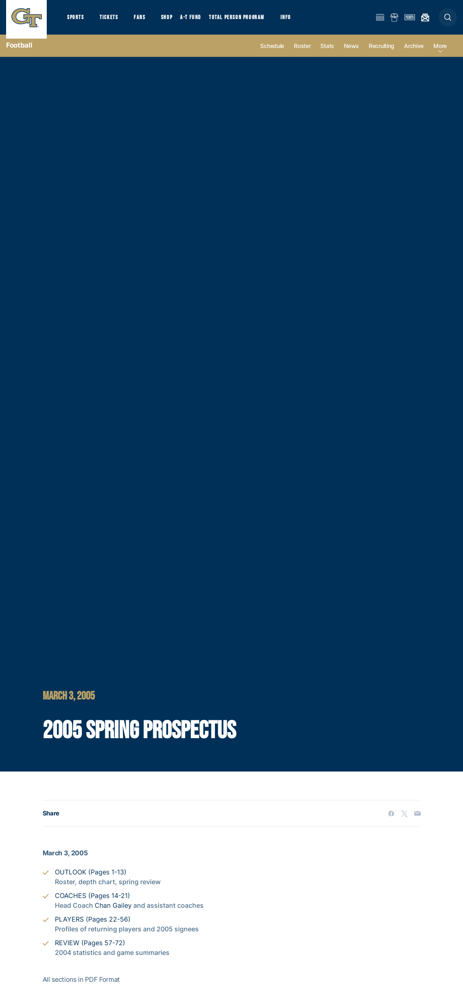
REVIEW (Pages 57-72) (90, 950)
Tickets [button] (112, 20)
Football (19, 53)
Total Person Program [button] (246, 20)
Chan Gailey (113, 913)
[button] (448, 21)
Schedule (272, 53)
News (351, 53)
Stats (327, 53)
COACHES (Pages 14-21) (92, 903)
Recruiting (381, 53)
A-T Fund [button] (199, 20)
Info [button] (297, 20)
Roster (302, 53)
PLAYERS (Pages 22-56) (92, 927)
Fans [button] (145, 20)
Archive (414, 53)
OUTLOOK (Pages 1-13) (90, 880)
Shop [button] (175, 20)
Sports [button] (76, 20)
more (440, 53)
